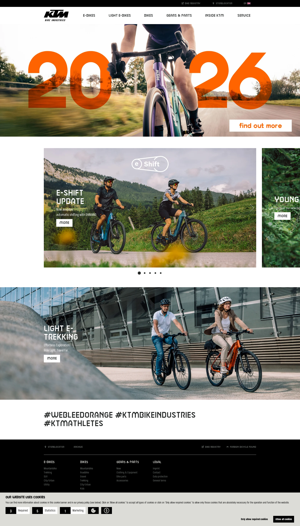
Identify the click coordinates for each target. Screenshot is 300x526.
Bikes (84, 462)
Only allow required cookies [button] (254, 519)
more (64, 222)
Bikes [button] (148, 15)
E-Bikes (49, 462)
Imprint (156, 468)
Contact (156, 472)
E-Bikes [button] (89, 15)
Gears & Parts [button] (179, 15)
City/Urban (49, 480)
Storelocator (222, 3)
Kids (82, 488)
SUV (45, 476)
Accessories (122, 480)
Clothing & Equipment (127, 472)
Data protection (160, 476)
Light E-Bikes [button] (120, 15)
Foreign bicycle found (241, 447)
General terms (159, 480)
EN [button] (247, 3)
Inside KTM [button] (214, 15)
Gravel (83, 476)
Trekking (48, 472)
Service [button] (243, 15)
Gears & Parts (128, 462)
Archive (76, 447)
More (282, 216)
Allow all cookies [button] (284, 519)
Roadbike (84, 472)
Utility (47, 484)
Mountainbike (50, 468)
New (119, 468)
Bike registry (191, 3)
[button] (18, 510)
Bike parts (121, 476)
